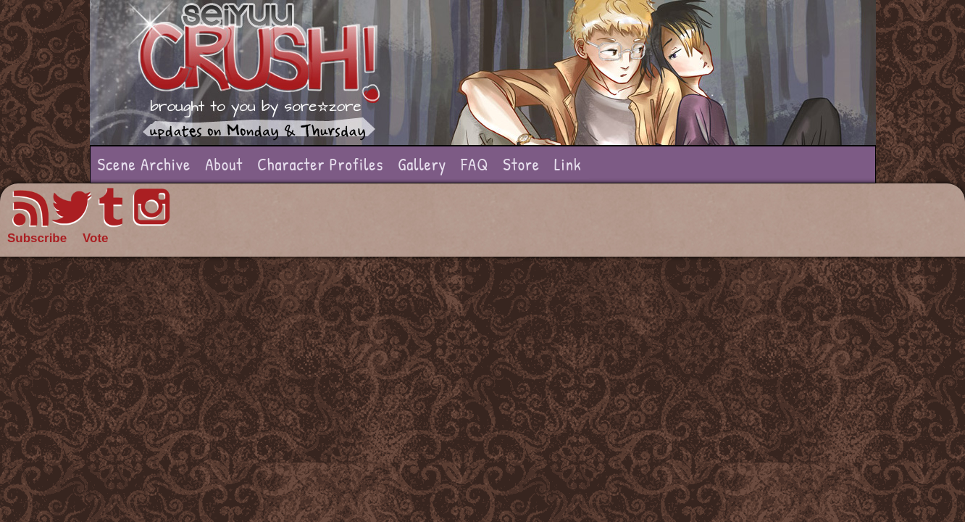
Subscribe (37, 238)
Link (568, 164)
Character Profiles (320, 164)
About (224, 164)
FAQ (474, 164)
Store (521, 164)
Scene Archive (144, 164)
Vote (96, 238)
